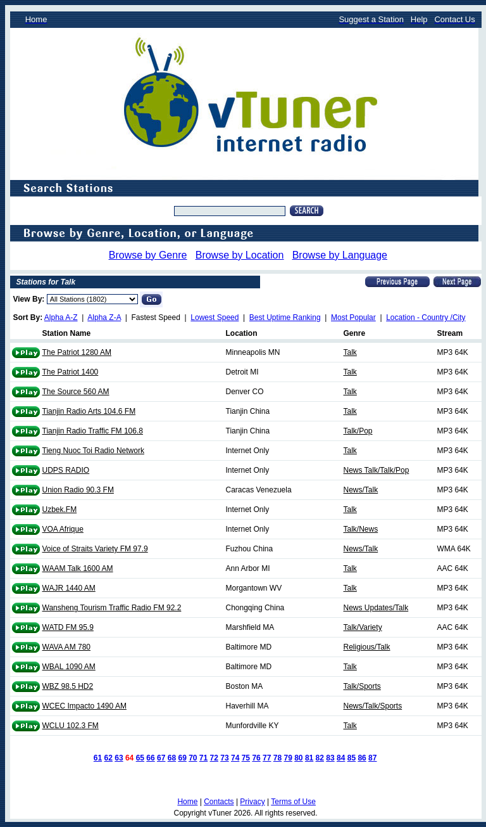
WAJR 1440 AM (69, 588)
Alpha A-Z (61, 317)
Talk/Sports (362, 686)
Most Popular (353, 317)
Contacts (219, 801)
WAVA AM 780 (66, 647)
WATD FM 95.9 (68, 627)
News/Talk (361, 489)
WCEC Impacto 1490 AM (84, 706)
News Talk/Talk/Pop (376, 470)
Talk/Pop (358, 430)
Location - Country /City (425, 317)
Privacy (252, 801)
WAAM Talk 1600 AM (77, 568)
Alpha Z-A (104, 317)
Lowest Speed (214, 317)
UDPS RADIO (66, 470)
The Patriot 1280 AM (76, 352)
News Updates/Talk (376, 607)
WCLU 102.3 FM (70, 725)
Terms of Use (293, 801)
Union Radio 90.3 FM (78, 489)
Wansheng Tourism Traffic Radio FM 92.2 (112, 607)
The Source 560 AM (75, 391)
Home (187, 801)
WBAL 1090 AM (69, 666)
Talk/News (361, 529)
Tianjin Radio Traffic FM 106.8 (92, 430)
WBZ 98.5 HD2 (68, 686)
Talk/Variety (363, 627)
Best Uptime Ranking (285, 317)
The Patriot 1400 (70, 372)
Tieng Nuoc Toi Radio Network (93, 450)
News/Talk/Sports (373, 706)
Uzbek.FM (59, 509)
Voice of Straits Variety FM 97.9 (95, 548)
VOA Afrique (63, 529)
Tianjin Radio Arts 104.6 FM (89, 411)
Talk (350, 352)
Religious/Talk (367, 647)
